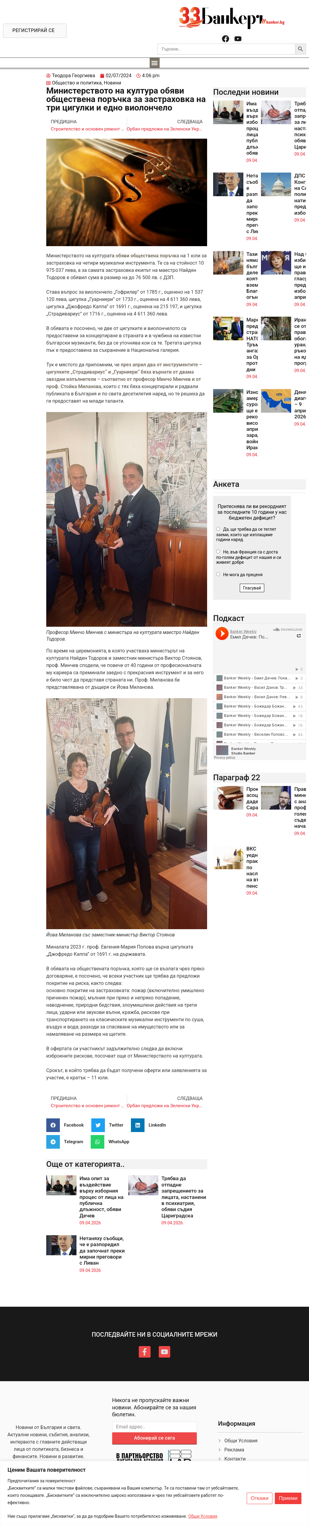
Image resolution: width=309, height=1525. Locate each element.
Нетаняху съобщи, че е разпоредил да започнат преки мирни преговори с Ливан (102, 1250)
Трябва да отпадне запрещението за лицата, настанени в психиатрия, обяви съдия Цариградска (183, 1196)
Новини (112, 83)
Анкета (226, 484)
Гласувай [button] (252, 588)
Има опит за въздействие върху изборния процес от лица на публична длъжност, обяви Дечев (101, 1196)
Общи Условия (202, 1516)
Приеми (288, 1498)
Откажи (259, 1498)
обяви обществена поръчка (148, 256)
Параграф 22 (236, 777)
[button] (155, 63)
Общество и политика (77, 83)
